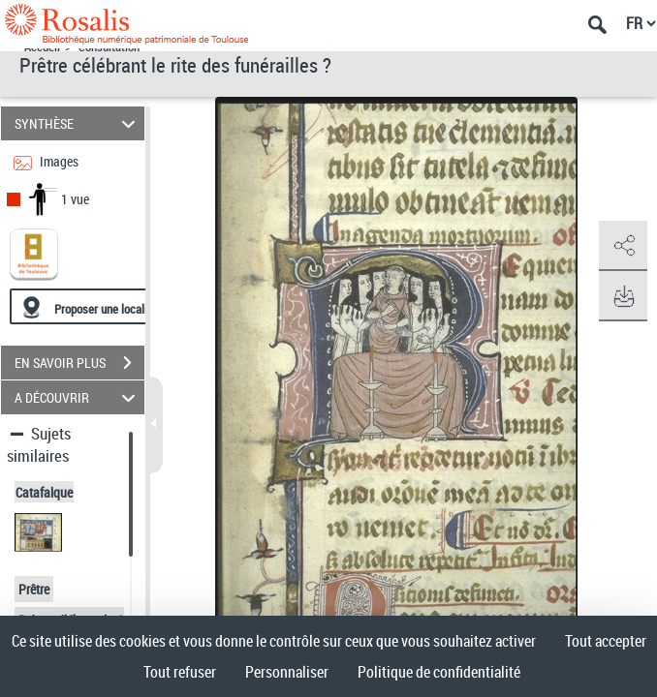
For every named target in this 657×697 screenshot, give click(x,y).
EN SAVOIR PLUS (79, 363)
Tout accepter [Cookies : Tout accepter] (605, 641)
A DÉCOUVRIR (78, 397)
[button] (623, 246)
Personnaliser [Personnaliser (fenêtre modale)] (286, 671)
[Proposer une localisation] (102, 306)
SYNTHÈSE (78, 123)
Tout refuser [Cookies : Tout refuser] (179, 671)
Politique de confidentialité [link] (439, 671)
